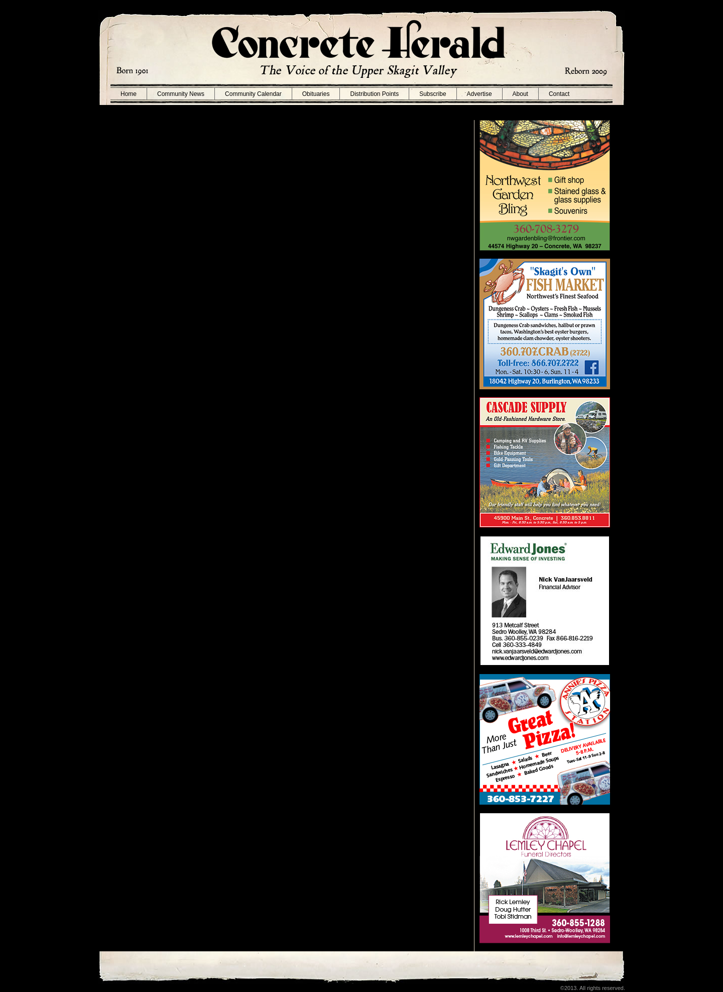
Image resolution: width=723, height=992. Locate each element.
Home (128, 93)
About (520, 93)
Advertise (479, 93)
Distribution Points (374, 93)
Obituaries (316, 93)
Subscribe (432, 93)
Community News (180, 93)
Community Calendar (253, 93)
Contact (559, 93)
